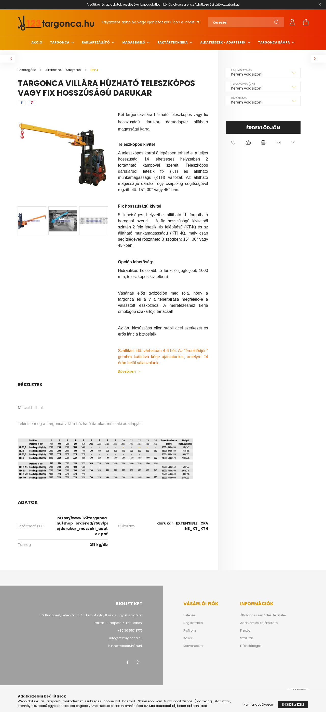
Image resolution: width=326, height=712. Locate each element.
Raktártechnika (172, 42)
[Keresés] (246, 22)
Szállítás (247, 638)
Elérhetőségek (250, 646)
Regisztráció (193, 623)
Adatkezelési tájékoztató (259, 623)
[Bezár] (319, 4)
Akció (36, 42)
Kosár (187, 638)
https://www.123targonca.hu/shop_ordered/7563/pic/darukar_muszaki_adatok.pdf (82, 525)
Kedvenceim (193, 646)
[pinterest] (32, 102)
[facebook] (21, 102)
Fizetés (245, 630)
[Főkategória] (27, 70)
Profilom (189, 630)
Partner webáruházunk (125, 646)
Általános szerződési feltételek (263, 615)
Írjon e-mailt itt (185, 22)
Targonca (60, 42)
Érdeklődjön (263, 127)
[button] (233, 143)
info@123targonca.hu (126, 638)
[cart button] (306, 22)
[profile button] (292, 22)
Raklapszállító (96, 42)
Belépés (189, 615)
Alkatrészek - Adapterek (223, 42)
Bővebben (127, 371)
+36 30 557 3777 (130, 630)
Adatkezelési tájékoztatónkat (217, 4)
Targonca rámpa (274, 42)
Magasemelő (134, 42)
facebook (127, 662)
